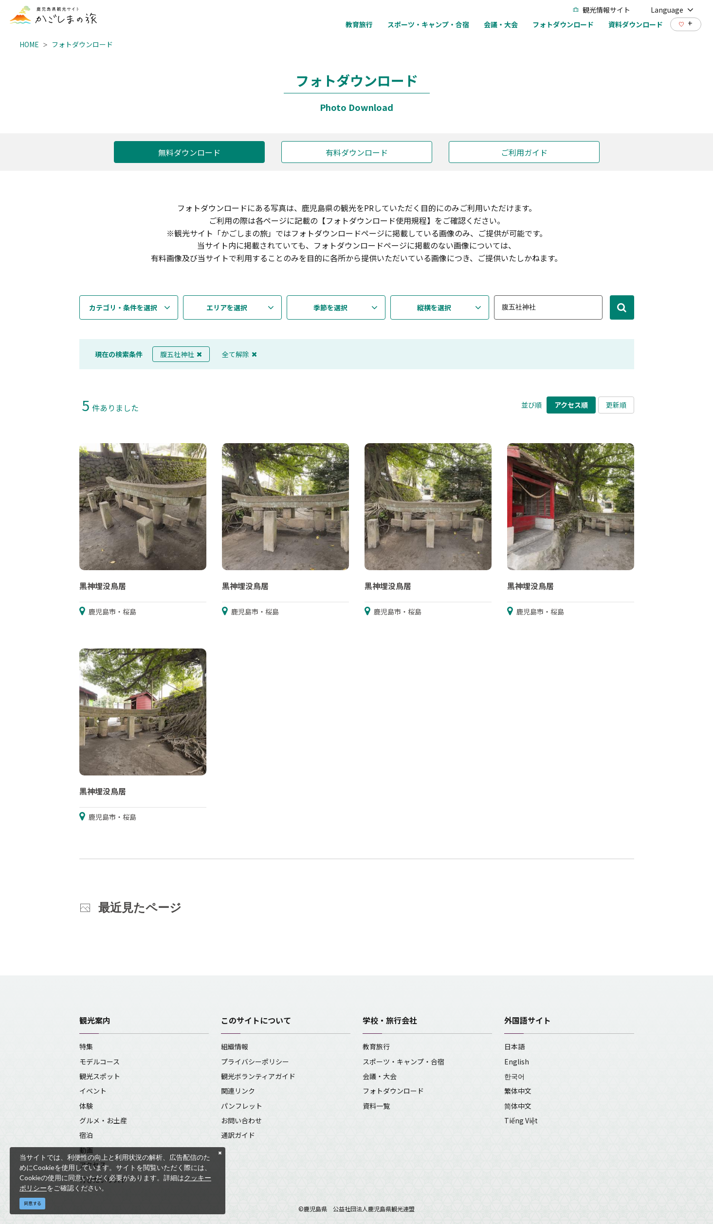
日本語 (514, 1046)
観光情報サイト (601, 10)
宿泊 (86, 1135)
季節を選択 (330, 307)
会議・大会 (380, 1076)
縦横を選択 (434, 307)
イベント (93, 1091)
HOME (29, 44)
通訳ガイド (238, 1135)
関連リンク (238, 1091)
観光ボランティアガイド (258, 1076)
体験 (86, 1106)
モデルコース (99, 1061)
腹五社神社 (181, 354)
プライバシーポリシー (255, 1061)
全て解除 (239, 354)
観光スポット (99, 1076)
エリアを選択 (226, 307)
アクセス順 (571, 405)
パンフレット (241, 1106)
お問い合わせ (241, 1120)
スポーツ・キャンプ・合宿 (403, 1061)
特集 (86, 1046)
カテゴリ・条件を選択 (123, 307)
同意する (32, 1203)
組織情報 (234, 1046)
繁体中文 (517, 1091)
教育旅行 (376, 1046)
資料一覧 (376, 1106)
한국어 (514, 1076)
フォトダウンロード (82, 44)
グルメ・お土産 (103, 1120)
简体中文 (517, 1106)
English (516, 1061)
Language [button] (672, 10)
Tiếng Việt (521, 1120)
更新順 (616, 405)
